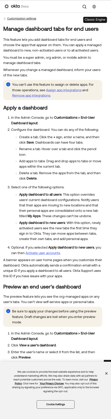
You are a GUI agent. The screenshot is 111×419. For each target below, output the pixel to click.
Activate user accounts (43, 253)
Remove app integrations (31, 95)
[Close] (106, 373)
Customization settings (21, 18)
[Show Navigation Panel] (104, 6)
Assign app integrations (64, 90)
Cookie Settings (55, 404)
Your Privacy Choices (52, 383)
